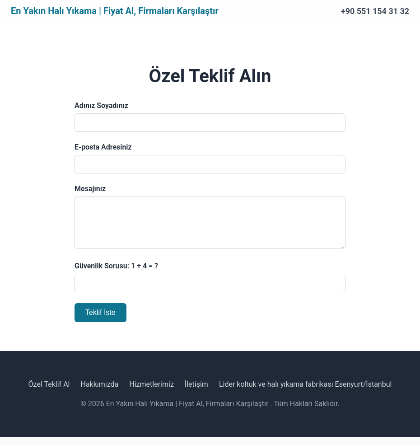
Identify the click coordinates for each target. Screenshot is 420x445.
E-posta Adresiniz (103, 147)
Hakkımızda (99, 392)
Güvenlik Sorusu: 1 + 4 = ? (116, 274)
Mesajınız (90, 188)
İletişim (196, 392)
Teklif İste (100, 320)
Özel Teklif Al (49, 392)
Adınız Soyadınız (101, 105)
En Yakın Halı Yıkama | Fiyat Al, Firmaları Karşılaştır (115, 10)
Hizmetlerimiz (151, 392)
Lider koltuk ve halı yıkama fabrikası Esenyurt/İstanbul (305, 392)
